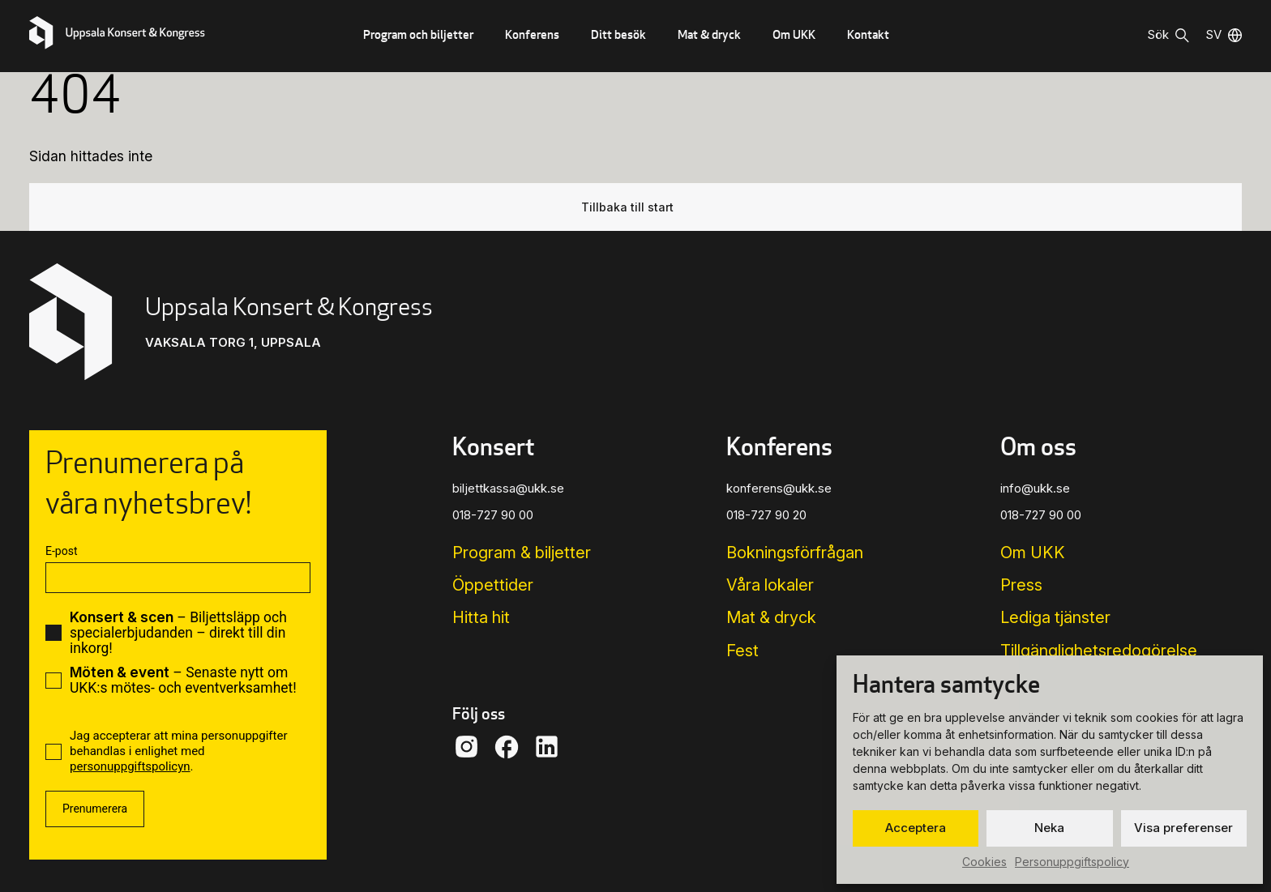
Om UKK (793, 34)
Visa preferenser (1183, 827)
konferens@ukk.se (779, 488)
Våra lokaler (770, 585)
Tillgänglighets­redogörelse (1098, 650)
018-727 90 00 (492, 515)
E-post (61, 550)
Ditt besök (618, 34)
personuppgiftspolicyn (130, 766)
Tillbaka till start (627, 207)
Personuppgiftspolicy (1072, 862)
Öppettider (492, 585)
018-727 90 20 (766, 515)
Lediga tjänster (1055, 617)
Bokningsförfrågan (794, 552)
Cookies (984, 862)
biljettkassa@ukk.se (508, 488)
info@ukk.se (1035, 488)
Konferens (532, 34)
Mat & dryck (709, 34)
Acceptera (915, 827)
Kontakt (868, 34)
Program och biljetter (418, 34)
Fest (742, 650)
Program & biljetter (521, 552)
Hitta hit (481, 617)
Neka (1049, 827)
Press (1021, 585)
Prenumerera (94, 808)
